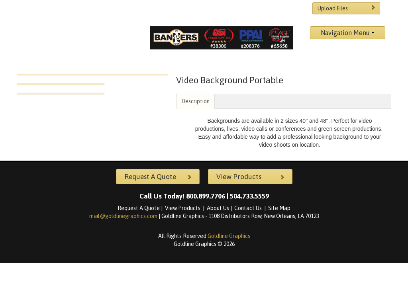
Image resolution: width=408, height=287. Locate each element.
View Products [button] (251, 177)
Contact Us (248, 208)
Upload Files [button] (347, 8)
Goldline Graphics (229, 236)
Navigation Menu (348, 32)
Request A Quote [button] (159, 177)
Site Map (279, 208)
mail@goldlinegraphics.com (124, 216)
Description (195, 101)
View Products (183, 208)
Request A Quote (139, 208)
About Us (218, 208)
